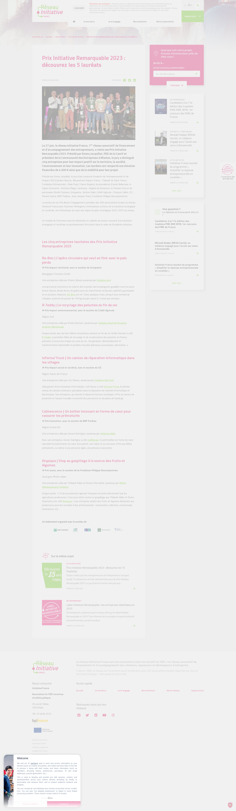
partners (34, 763)
